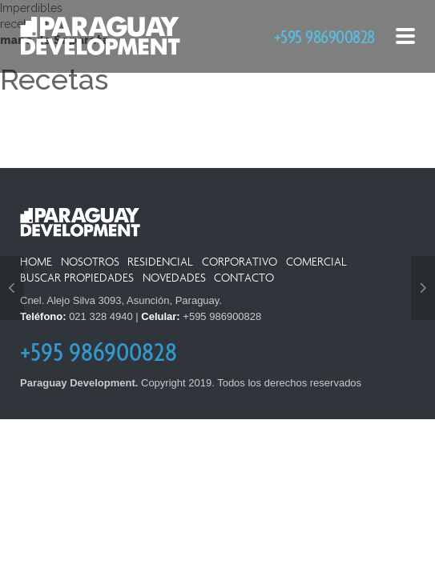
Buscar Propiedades (77, 278)
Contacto (244, 278)
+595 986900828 (324, 36)
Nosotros (90, 262)
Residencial (160, 262)
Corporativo (239, 262)
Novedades (174, 278)
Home (36, 262)
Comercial (316, 262)
